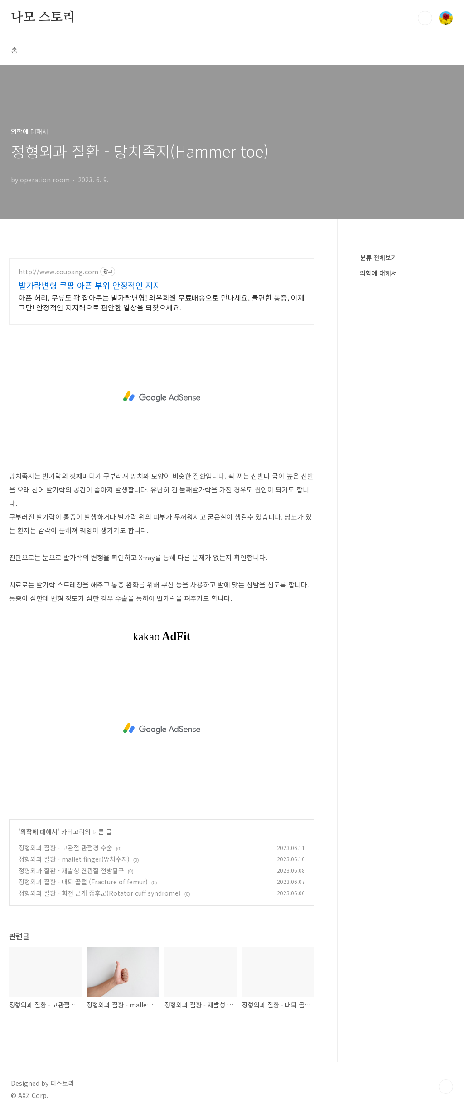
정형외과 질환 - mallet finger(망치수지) (74, 859)
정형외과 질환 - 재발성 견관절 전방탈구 (71, 870)
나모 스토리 (43, 17)
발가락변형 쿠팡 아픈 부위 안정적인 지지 (90, 285)
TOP (446, 1086)
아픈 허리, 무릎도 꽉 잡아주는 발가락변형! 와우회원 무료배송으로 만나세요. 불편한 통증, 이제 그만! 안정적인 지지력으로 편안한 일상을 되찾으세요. (161, 302)
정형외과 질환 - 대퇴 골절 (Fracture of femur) (83, 881)
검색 (425, 18)
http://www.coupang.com (58, 272)
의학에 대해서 (39, 831)
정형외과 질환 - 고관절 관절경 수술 (65, 847)
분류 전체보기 (378, 257)
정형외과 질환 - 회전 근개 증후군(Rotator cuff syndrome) (100, 892)
